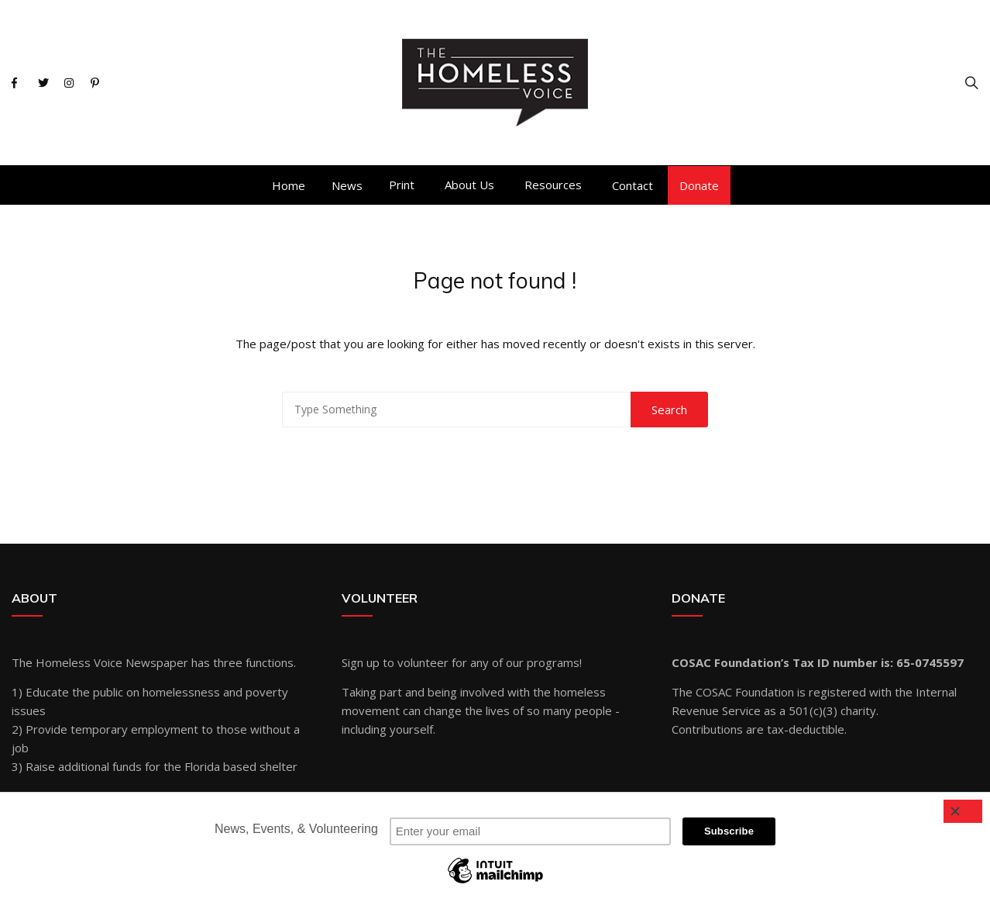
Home (288, 185)
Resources (553, 184)
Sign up (361, 662)
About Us (469, 184)
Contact (632, 185)
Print (401, 184)
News (347, 185)
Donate (699, 185)
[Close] (963, 811)
